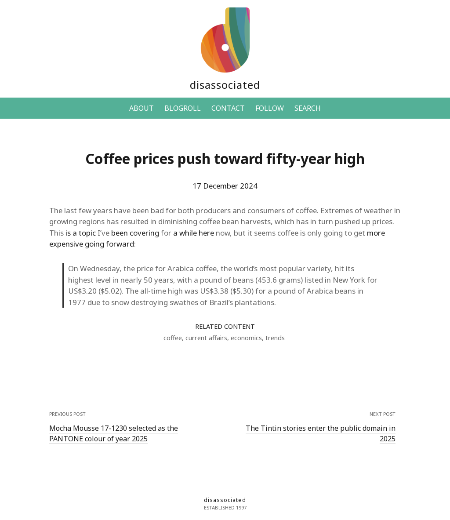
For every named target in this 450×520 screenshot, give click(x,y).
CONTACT (228, 108)
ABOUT (141, 108)
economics (246, 338)
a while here (193, 233)
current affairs (206, 338)
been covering (135, 233)
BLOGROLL (182, 108)
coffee (172, 338)
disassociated (225, 84)
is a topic (80, 233)
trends (275, 338)
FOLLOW (269, 108)
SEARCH (307, 108)
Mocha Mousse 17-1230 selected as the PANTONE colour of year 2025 (113, 433)
